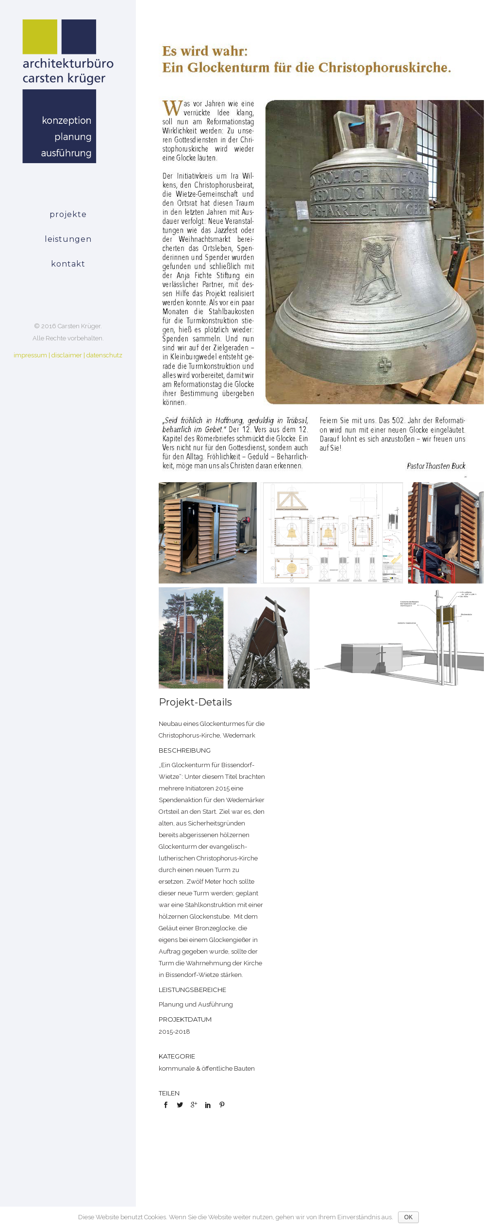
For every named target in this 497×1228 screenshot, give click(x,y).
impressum (30, 355)
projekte (68, 214)
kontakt (68, 264)
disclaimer (66, 355)
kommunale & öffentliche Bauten (207, 1068)
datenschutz (104, 355)
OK (408, 1217)
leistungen (68, 239)
